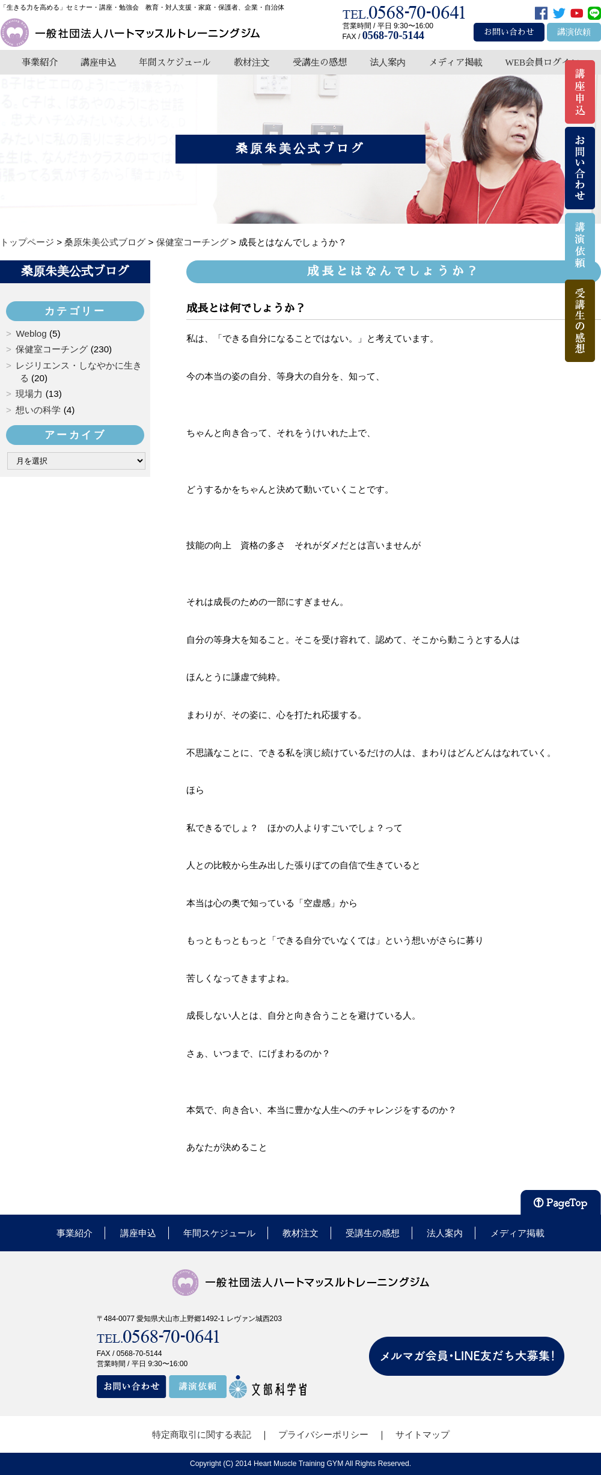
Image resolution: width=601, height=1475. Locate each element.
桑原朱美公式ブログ (75, 271)
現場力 (29, 393)
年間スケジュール (175, 62)
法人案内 (388, 62)
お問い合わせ (509, 32)
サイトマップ (422, 1434)
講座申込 (99, 62)
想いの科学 (38, 410)
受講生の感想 (320, 62)
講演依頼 (574, 32)
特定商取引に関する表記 (201, 1434)
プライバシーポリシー (323, 1434)
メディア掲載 (456, 62)
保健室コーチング (52, 349)
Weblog (31, 333)
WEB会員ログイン (542, 62)
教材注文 (252, 62)
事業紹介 (40, 62)
